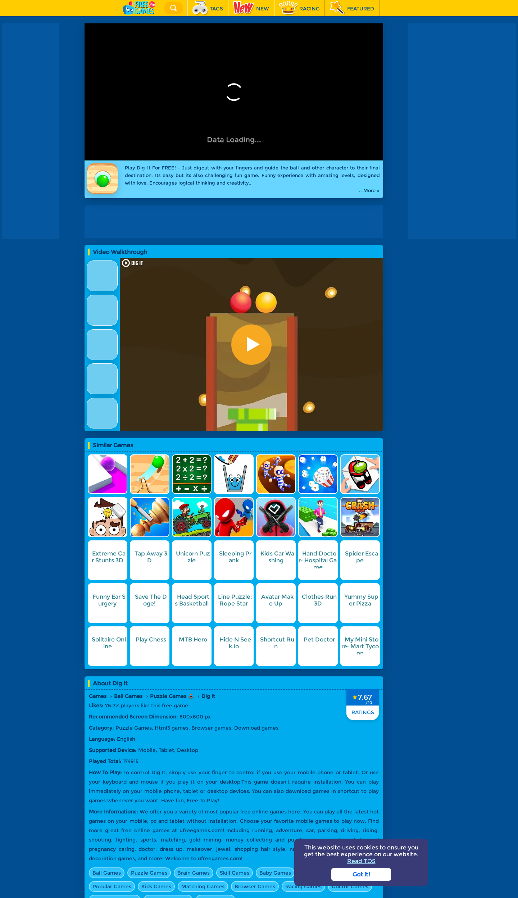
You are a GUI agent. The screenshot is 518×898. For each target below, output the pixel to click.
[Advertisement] (30, 131)
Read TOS (361, 861)
